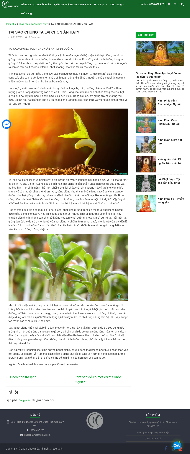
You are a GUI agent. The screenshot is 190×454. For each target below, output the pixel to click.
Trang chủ (11, 24)
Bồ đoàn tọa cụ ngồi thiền (36, 4)
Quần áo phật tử (153, 438)
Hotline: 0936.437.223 (152, 4)
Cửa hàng (116, 4)
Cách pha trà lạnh (21, 377)
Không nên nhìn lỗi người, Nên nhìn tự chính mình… (169, 163)
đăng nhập (25, 400)
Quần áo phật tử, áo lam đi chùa (72, 4)
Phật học (99, 4)
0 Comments (33, 37)
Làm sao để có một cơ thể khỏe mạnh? (98, 379)
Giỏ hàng (26, 13)
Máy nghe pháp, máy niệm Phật (153, 432)
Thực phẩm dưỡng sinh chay (33, 24)
